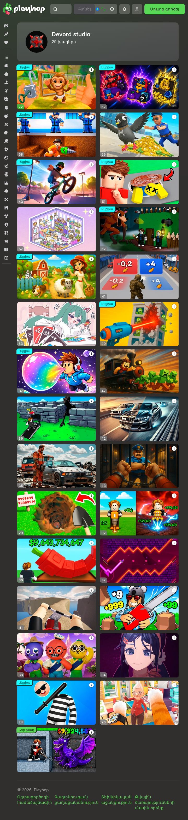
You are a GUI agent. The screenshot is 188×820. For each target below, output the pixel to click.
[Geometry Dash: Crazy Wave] (139, 561)
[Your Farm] (56, 277)
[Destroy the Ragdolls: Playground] (139, 324)
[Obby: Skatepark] (56, 182)
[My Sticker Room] (56, 229)
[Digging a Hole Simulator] (56, 513)
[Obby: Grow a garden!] (56, 561)
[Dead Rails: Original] (139, 371)
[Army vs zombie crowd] (139, 277)
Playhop (41, 789)
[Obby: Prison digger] (56, 135)
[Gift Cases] (139, 87)
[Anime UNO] (56, 324)
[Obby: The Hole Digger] (139, 513)
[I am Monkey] (56, 87)
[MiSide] (139, 655)
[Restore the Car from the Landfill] (56, 466)
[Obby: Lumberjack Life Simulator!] (139, 608)
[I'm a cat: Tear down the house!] (139, 703)
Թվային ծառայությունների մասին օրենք (155, 802)
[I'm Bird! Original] (139, 135)
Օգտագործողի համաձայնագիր (34, 799)
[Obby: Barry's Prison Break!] (139, 466)
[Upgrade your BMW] (139, 419)
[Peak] (56, 655)
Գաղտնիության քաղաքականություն (77, 799)
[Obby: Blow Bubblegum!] (56, 371)
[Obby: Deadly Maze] (56, 419)
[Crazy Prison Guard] (56, 703)
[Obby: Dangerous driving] (56, 608)
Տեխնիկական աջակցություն (116, 799)
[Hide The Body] (139, 182)
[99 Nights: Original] (139, 229)
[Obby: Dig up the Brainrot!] (56, 750)
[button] (61, 9)
